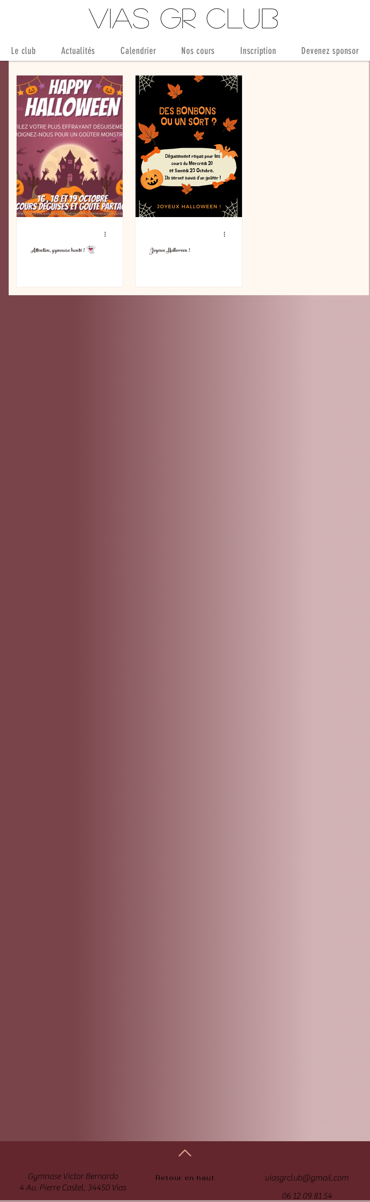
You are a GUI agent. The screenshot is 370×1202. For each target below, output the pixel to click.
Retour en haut (185, 1177)
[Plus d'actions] (107, 234)
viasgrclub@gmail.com (306, 1178)
